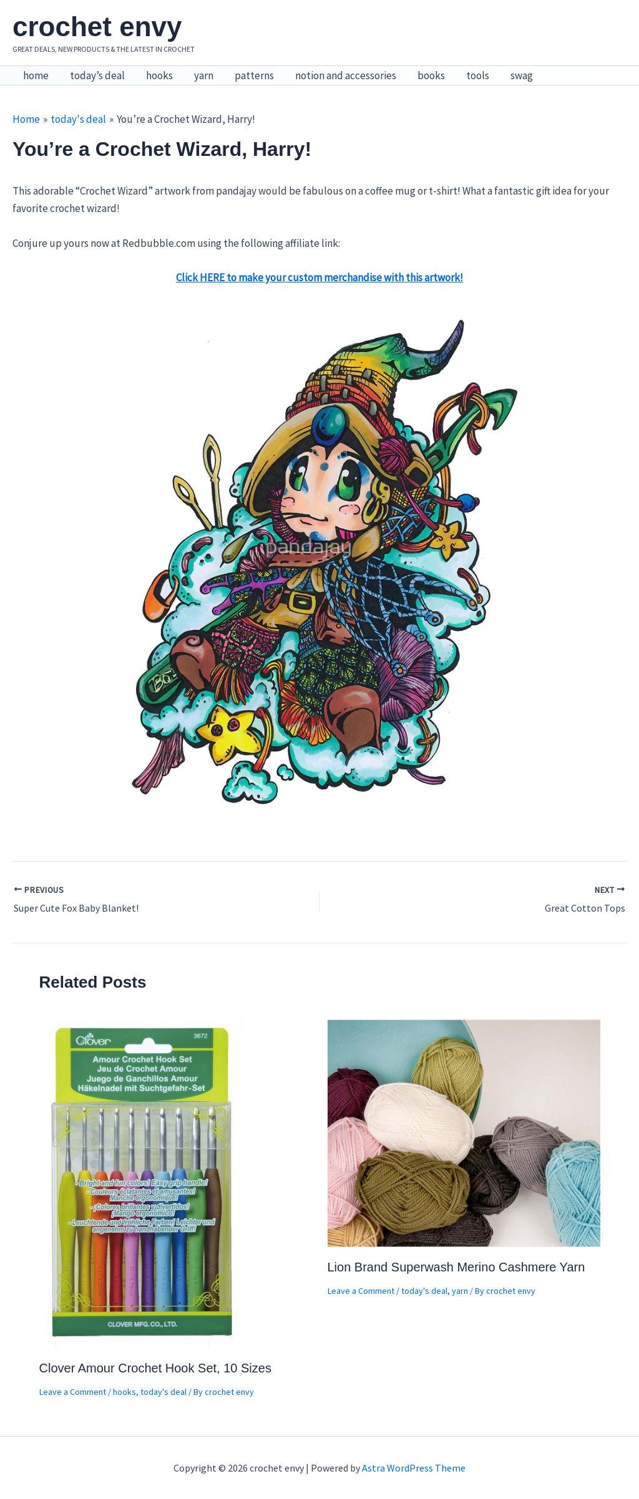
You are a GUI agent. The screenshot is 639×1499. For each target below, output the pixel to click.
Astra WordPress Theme (414, 1468)
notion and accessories (345, 75)
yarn (203, 75)
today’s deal (97, 75)
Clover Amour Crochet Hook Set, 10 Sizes (155, 1368)
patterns (254, 75)
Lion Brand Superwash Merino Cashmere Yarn (456, 1267)
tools (477, 75)
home (36, 75)
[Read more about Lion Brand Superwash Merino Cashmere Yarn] (464, 1132)
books (431, 75)
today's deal (163, 1391)
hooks (159, 75)
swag (521, 75)
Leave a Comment (72, 1391)
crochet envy (97, 26)
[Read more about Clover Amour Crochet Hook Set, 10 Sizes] (142, 1183)
